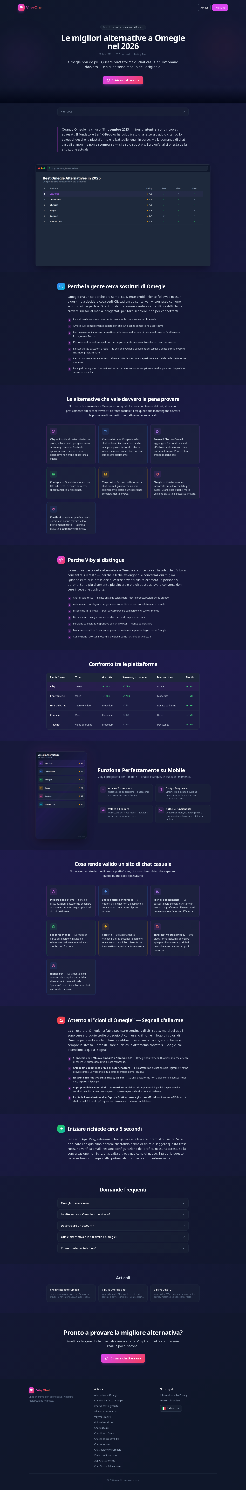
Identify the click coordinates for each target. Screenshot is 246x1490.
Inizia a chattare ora (123, 80)
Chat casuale (101, 1427)
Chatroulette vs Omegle (107, 1449)
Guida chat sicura (103, 1422)
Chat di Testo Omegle (106, 1438)
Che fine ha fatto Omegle (108, 1400)
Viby (105, 27)
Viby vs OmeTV (102, 1416)
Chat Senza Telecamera (107, 1466)
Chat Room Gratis (104, 1433)
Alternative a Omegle (106, 1395)
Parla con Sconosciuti (106, 1455)
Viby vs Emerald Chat (106, 1411)
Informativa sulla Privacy (173, 1395)
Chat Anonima (102, 1444)
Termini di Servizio (170, 1400)
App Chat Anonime (104, 1460)
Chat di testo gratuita (106, 1406)
